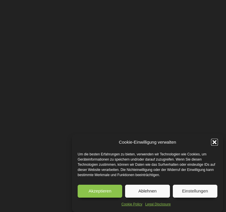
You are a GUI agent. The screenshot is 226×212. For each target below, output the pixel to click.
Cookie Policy (131, 204)
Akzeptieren (100, 190)
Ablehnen (147, 190)
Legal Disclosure (158, 204)
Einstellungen (195, 190)
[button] (214, 142)
